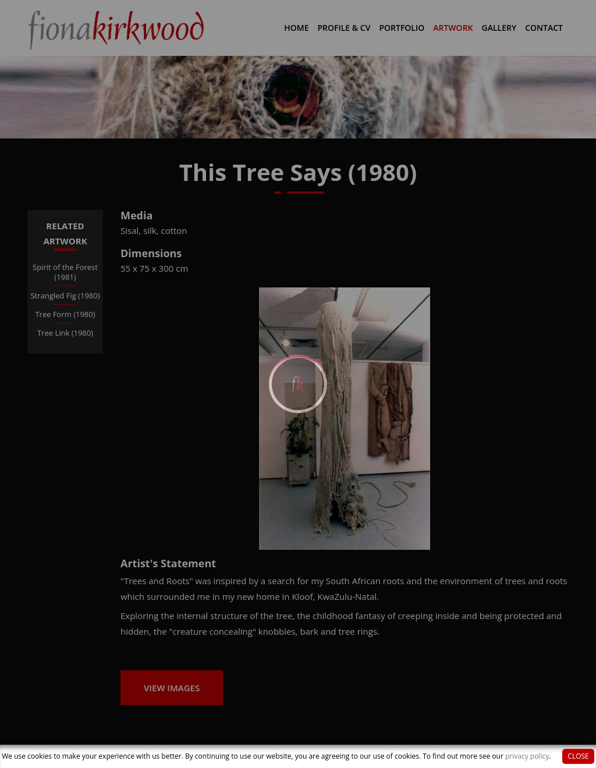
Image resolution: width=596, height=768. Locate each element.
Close (577, 756)
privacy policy (527, 756)
